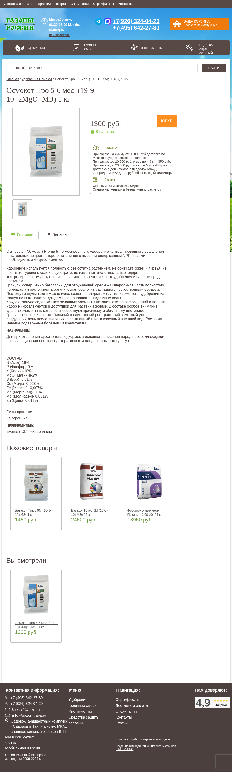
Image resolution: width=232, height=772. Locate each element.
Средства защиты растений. (205, 49)
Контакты (125, 4)
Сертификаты (103, 4)
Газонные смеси (92, 47)
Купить (167, 121)
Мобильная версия (22, 748)
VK (7, 743)
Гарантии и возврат (51, 4)
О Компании (126, 711)
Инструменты (150, 48)
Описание (25, 235)
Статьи (122, 723)
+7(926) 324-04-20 (136, 21)
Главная (13, 79)
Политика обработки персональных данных (144, 739)
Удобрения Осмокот (37, 79)
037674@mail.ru (26, 710)
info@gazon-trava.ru (29, 715)
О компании (80, 4)
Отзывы (59, 235)
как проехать (59, 35)
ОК (13, 743)
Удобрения (36, 48)
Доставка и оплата (18, 4)
